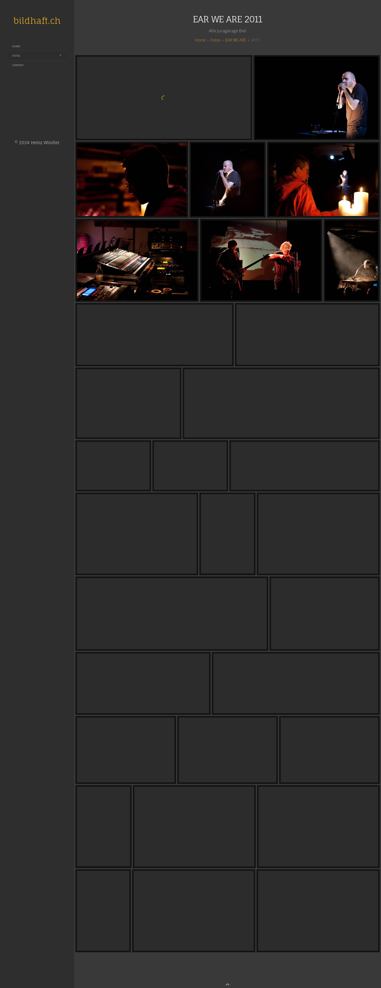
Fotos (16, 55)
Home (16, 46)
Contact (18, 65)
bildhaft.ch (37, 20)
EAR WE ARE (235, 39)
